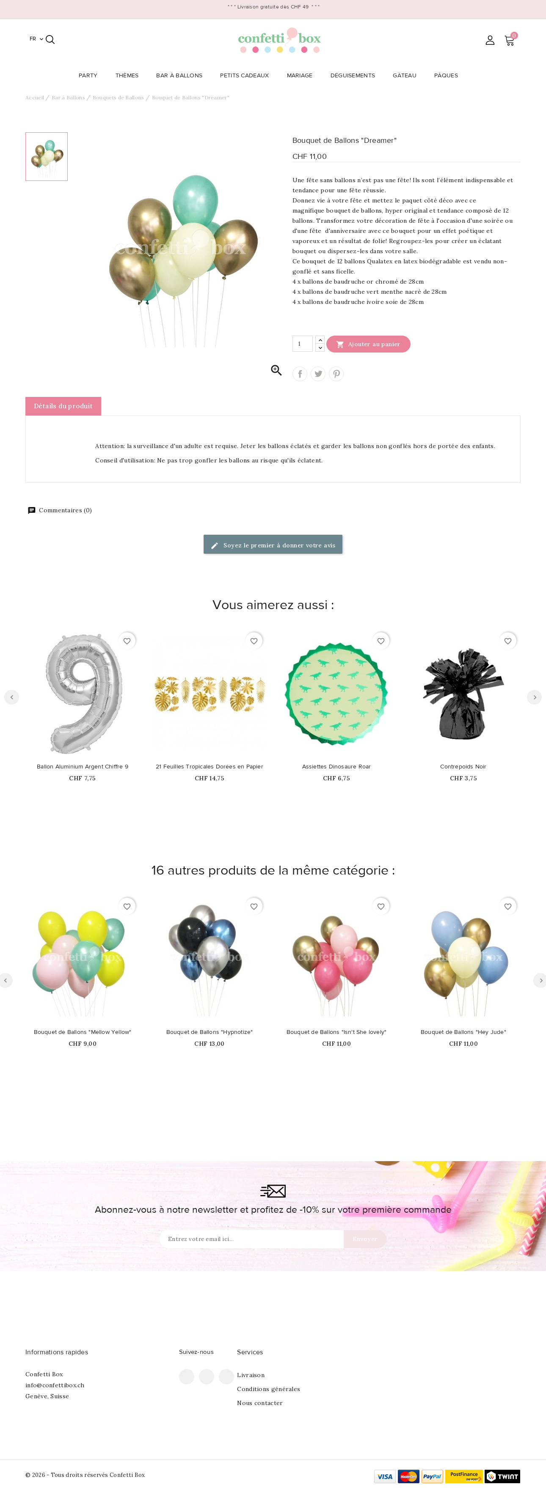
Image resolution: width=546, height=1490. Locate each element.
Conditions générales (268, 1389)
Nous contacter (260, 1403)
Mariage (302, 76)
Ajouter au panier (368, 344)
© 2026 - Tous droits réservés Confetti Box (85, 1475)
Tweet (318, 374)
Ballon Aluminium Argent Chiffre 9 (82, 767)
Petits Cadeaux (247, 76)
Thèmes (130, 76)
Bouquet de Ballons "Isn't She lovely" (336, 1032)
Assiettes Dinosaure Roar (336, 767)
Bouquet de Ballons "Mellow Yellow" (83, 1032)
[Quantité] (302, 344)
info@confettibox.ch (55, 1385)
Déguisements (356, 76)
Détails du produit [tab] (63, 406)
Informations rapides (56, 1352)
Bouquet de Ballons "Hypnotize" (209, 1032)
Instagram (226, 1376)
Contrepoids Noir (463, 767)
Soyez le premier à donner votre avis (273, 545)
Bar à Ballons (181, 76)
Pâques (448, 76)
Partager (300, 374)
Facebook (186, 1376)
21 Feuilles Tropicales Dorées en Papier (209, 767)
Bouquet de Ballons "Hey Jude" (463, 1032)
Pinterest (336, 374)
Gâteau (407, 76)
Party (91, 76)
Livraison (251, 1375)
